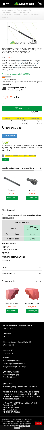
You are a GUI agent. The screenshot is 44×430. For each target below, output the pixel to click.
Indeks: (4, 57)
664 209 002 (8, 353)
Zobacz (5, 159)
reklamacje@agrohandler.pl (14, 363)
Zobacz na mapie (11, 399)
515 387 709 (8, 337)
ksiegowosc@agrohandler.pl (14, 367)
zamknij (38, 423)
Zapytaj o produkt (9, 135)
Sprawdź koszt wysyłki (15, 90)
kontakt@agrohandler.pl (12, 361)
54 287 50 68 (8, 345)
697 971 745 (12, 127)
